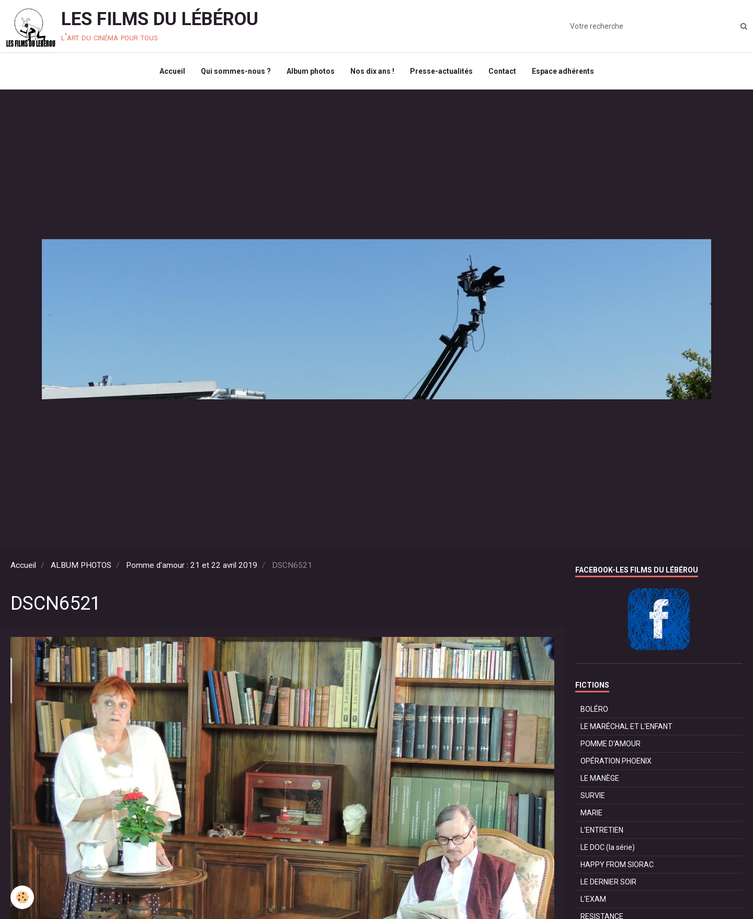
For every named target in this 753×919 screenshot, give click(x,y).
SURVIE (592, 795)
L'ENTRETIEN (601, 830)
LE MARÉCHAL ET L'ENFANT (626, 726)
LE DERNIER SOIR (608, 882)
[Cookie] (22, 897)
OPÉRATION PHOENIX (616, 761)
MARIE (591, 813)
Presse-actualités (441, 71)
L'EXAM (593, 899)
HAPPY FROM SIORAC (617, 864)
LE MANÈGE (599, 778)
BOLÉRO (594, 709)
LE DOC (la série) (607, 847)
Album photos (311, 71)
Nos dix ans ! (372, 71)
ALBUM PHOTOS (81, 565)
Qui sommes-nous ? (236, 71)
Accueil (172, 71)
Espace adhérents (563, 71)
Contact (502, 71)
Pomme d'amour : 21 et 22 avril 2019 (191, 565)
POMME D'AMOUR (610, 743)
